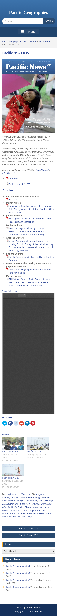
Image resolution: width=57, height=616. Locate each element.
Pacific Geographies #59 (18, 566)
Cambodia (46, 497)
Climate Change (15, 500)
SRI (44, 510)
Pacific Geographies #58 (18, 573)
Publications (30, 41)
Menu (28, 32)
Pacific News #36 (10, 451)
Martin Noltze (17, 507)
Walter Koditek (9, 516)
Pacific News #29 (10, 477)
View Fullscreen (10, 291)
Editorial (13, 199)
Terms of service (34, 608)
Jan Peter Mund (39, 503)
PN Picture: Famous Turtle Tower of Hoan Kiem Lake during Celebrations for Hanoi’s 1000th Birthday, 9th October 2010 (29, 282)
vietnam (49, 513)
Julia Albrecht (8, 173)
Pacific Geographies (28, 12)
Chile (4, 500)
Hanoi (41, 500)
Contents (13, 178)
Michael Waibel (41, 170)
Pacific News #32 (35, 451)
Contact (18, 608)
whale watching (24, 516)
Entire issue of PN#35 (19, 184)
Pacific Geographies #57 (18, 580)
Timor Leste (38, 513)
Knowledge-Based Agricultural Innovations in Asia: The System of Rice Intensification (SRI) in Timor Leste (32, 209)
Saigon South (35, 510)
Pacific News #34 (28, 528)
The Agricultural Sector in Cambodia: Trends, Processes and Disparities (31, 220)
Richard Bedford (20, 510)
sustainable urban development (17, 513)
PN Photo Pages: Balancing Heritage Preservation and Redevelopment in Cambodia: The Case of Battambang (26, 231)
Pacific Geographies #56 (18, 587)
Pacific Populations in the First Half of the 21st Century (31, 258)
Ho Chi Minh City (23, 503)
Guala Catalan (30, 500)
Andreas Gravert (19, 497)
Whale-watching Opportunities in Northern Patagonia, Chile (30, 271)
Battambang (34, 497)
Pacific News (44, 41)
